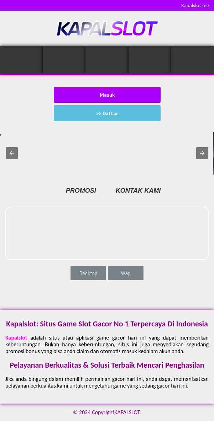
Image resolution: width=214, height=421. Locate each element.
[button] (12, 153)
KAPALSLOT (127, 412)
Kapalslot (16, 337)
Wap (125, 273)
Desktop (88, 273)
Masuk (107, 95)
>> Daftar (107, 113)
